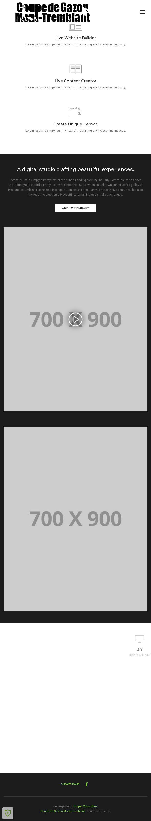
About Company (75, 208)
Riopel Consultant (86, 806)
